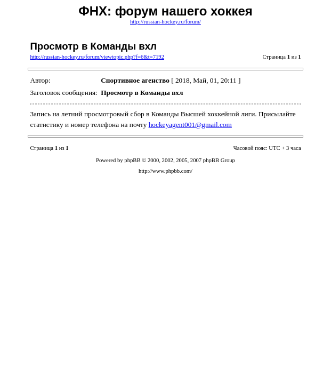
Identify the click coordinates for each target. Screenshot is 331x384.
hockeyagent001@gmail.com (190, 125)
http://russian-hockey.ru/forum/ (165, 22)
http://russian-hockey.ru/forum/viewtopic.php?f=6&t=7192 (97, 57)
